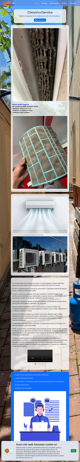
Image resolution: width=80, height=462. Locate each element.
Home (36, 3)
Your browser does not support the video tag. (40, 356)
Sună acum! (40, 20)
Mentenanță (54, 3)
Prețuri (64, 3)
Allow (73, 451)
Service (44, 3)
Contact (73, 3)
